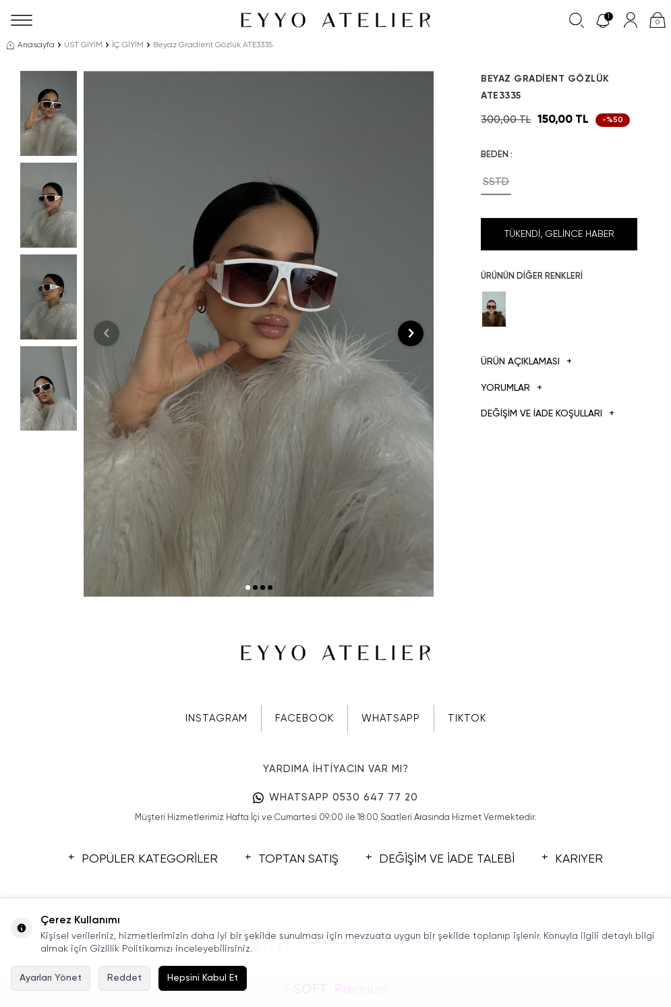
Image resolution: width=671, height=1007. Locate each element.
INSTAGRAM (216, 718)
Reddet (124, 978)
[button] (247, 587)
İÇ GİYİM (128, 45)
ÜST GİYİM (83, 45)
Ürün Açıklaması (526, 362)
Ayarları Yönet (51, 978)
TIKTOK (467, 718)
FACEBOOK (304, 718)
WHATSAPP (390, 718)
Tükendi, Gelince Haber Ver (559, 239)
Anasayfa (31, 45)
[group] (259, 334)
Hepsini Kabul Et (202, 978)
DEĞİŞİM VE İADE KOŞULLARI (547, 414)
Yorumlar (511, 388)
